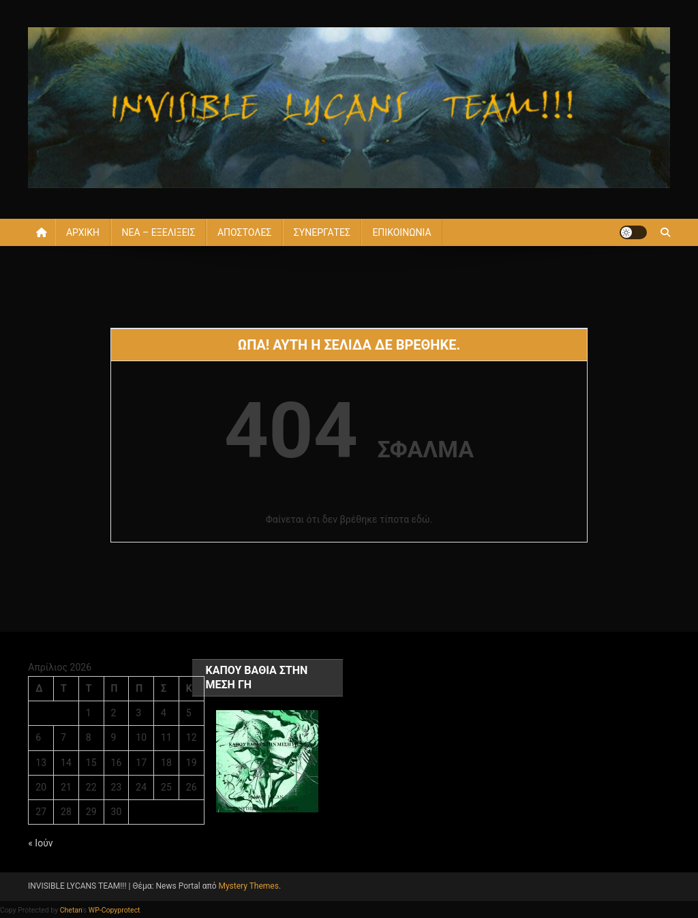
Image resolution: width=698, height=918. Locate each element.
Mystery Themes (248, 886)
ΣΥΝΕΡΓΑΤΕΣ (322, 232)
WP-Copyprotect (114, 910)
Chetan (71, 910)
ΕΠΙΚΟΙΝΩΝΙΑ (401, 232)
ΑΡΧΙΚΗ (83, 232)
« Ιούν (40, 843)
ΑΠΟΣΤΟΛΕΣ (244, 232)
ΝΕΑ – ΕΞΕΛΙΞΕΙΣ (159, 232)
